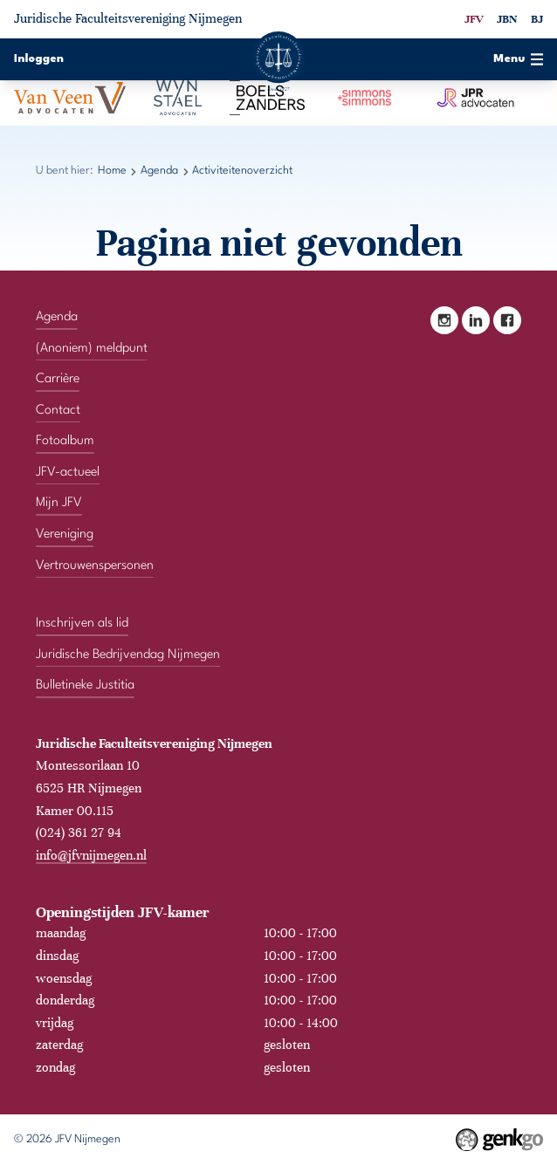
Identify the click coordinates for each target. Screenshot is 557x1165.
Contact (58, 410)
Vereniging (64, 534)
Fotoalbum (65, 441)
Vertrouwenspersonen (95, 565)
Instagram (444, 320)
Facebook (507, 320)
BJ (537, 19)
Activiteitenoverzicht (242, 170)
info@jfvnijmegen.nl (91, 855)
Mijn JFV (59, 503)
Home (112, 170)
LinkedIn (476, 320)
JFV (473, 19)
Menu (518, 59)
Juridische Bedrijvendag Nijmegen (128, 654)
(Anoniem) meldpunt (92, 348)
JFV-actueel (68, 472)
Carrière (57, 379)
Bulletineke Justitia (85, 685)
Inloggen (39, 59)
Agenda (159, 170)
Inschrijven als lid (82, 623)
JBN (507, 19)
